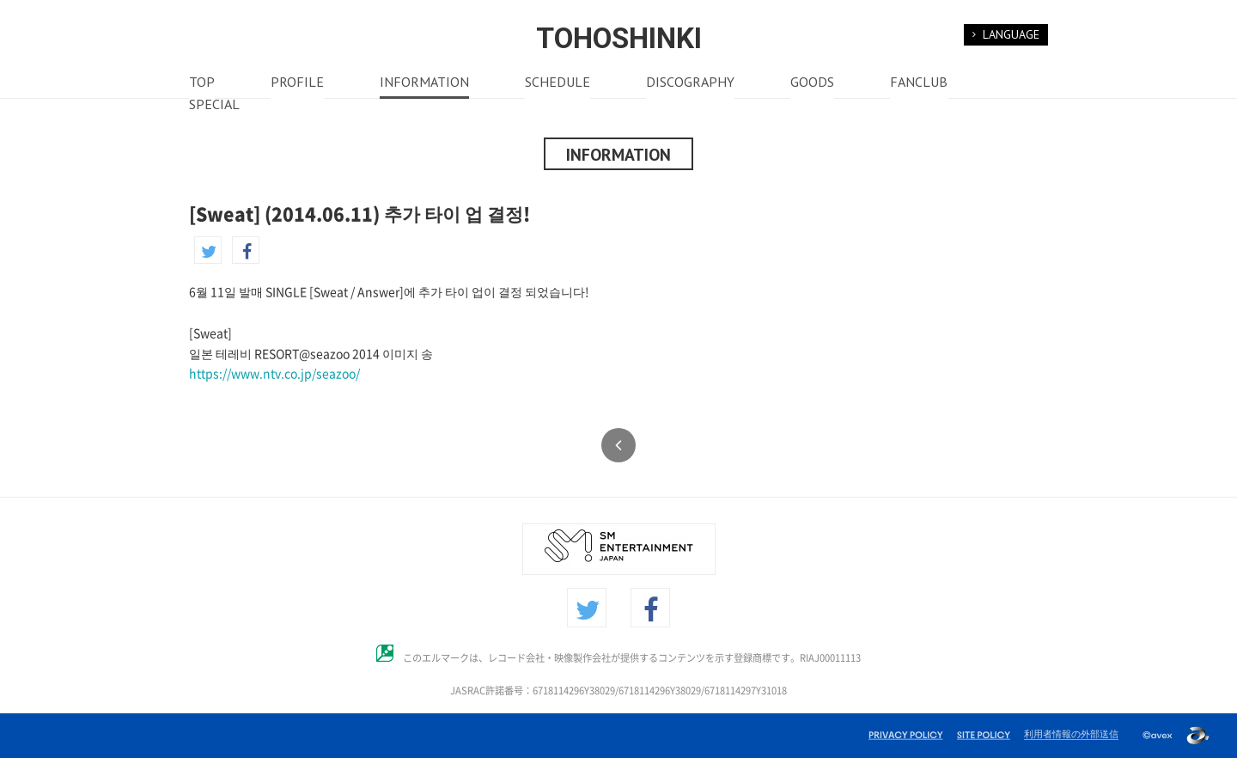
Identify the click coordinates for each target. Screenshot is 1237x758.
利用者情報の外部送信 (1071, 734)
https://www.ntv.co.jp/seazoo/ (274, 374)
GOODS (812, 83)
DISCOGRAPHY (690, 83)
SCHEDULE (557, 83)
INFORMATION (424, 83)
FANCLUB (919, 83)
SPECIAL (214, 106)
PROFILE (297, 83)
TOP (202, 83)
